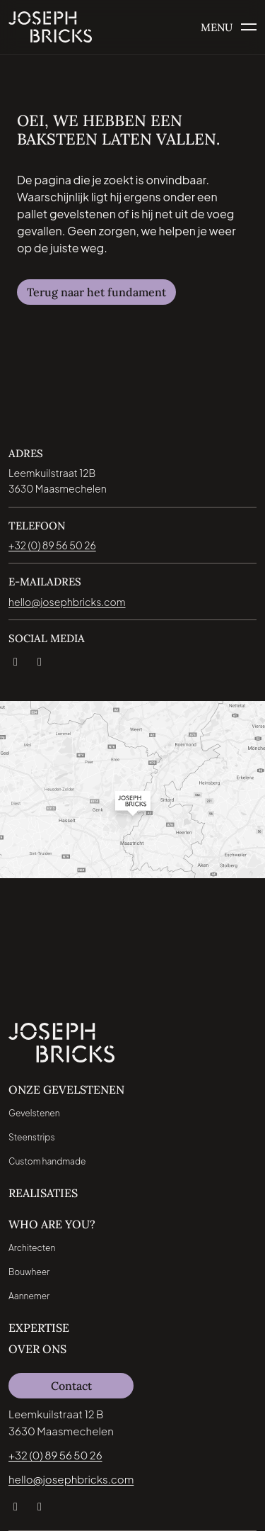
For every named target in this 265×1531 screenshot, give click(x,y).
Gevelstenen (34, 1113)
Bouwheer (28, 1272)
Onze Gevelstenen (66, 1089)
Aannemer (28, 1296)
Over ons (37, 1349)
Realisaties (43, 1193)
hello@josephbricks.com (71, 1479)
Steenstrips (31, 1137)
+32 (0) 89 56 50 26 (55, 1455)
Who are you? (51, 1224)
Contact (71, 1386)
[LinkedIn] (14, 659)
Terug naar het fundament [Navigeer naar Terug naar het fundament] (96, 292)
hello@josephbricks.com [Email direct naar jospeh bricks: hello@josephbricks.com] (67, 601)
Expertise (38, 1327)
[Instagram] (39, 659)
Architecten (31, 1248)
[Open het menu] (229, 27)
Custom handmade (47, 1161)
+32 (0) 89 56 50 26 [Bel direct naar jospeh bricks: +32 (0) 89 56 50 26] (52, 545)
